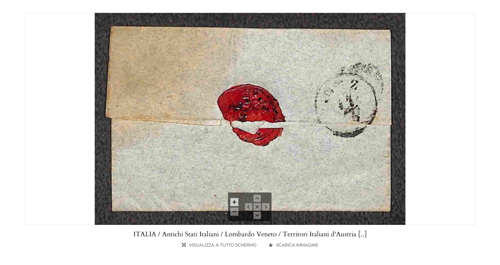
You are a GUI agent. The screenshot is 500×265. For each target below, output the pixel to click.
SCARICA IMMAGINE (293, 245)
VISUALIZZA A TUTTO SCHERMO (220, 245)
